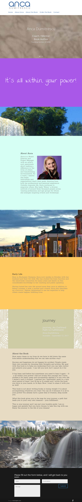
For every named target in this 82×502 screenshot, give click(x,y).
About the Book (32, 12)
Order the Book (45, 12)
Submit (63, 486)
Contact (56, 12)
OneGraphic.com (16, 500)
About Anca (19, 12)
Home (10, 12)
